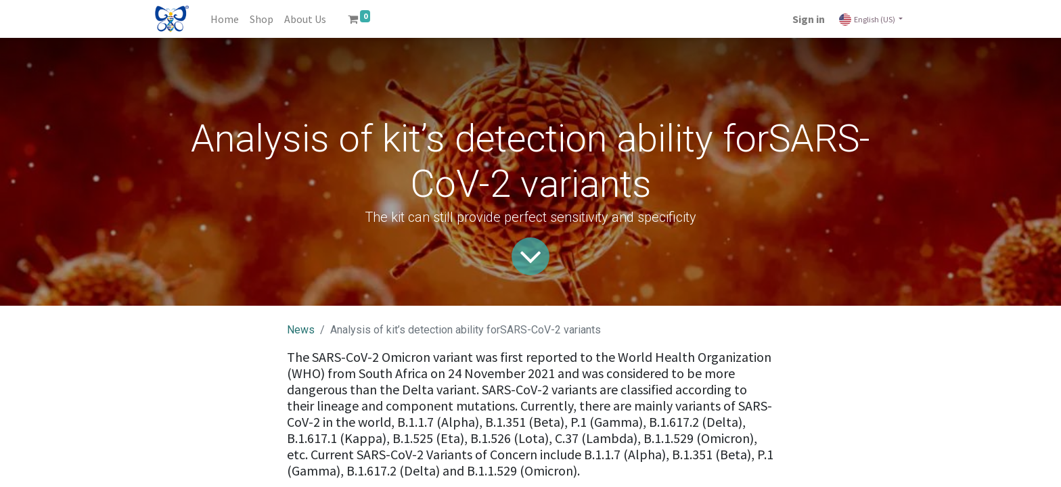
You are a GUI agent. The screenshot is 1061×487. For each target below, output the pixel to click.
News (301, 329)
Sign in (808, 19)
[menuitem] (224, 18)
